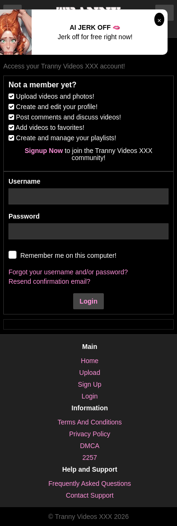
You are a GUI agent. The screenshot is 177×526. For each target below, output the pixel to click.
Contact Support (89, 495)
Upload (89, 372)
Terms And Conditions (90, 422)
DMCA (89, 446)
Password (24, 216)
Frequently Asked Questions (89, 483)
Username (24, 181)
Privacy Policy (89, 434)
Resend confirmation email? (49, 281)
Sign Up (89, 384)
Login (88, 301)
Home (89, 361)
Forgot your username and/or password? (68, 272)
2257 (89, 457)
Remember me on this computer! (68, 255)
